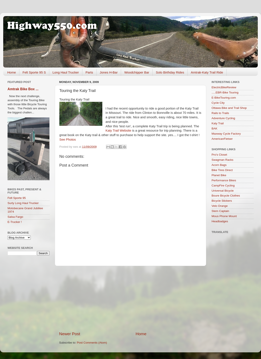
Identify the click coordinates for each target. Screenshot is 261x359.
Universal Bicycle (223, 190)
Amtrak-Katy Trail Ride (207, 72)
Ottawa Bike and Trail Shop (229, 108)
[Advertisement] (130, 298)
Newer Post (69, 334)
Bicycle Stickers (222, 200)
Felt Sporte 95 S (34, 72)
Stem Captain (220, 211)
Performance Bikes (224, 180)
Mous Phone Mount (224, 216)
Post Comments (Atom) (92, 342)
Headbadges (220, 221)
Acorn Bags (219, 165)
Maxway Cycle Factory (226, 133)
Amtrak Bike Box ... (23, 89)
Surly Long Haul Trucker (23, 203)
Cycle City (218, 102)
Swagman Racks (222, 159)
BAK (214, 128)
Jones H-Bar (109, 72)
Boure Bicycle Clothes (226, 195)
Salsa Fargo (15, 216)
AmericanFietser (222, 138)
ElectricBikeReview (224, 87)
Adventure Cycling (223, 118)
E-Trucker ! (15, 222)
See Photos (67, 139)
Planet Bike (219, 175)
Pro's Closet (219, 154)
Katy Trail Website (118, 130)
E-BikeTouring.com (224, 97)
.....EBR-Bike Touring (225, 92)
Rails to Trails (220, 113)
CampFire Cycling (223, 185)
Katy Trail (218, 123)
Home (11, 72)
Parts (89, 72)
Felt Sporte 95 (17, 198)
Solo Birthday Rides (170, 72)
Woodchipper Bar (136, 72)
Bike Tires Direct (222, 170)
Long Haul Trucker (65, 72)
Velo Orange (220, 205)
